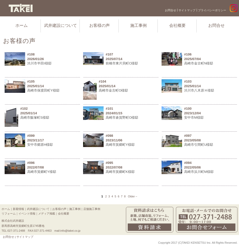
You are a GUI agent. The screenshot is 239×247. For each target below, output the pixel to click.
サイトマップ (186, 10)
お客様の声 (99, 25)
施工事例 (138, 25)
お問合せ (170, 10)
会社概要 (177, 25)
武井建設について (60, 25)
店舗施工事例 (91, 208)
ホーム (21, 25)
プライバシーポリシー (212, 10)
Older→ (133, 196)
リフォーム (9, 213)
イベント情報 (26, 213)
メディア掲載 (46, 213)
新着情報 (18, 208)
